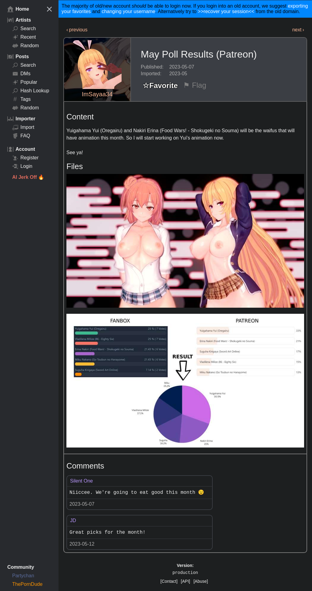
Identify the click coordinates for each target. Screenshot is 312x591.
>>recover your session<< (226, 11)
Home (18, 9)
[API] (185, 581)
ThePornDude (27, 584)
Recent (24, 37)
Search (24, 29)
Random (25, 46)
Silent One (81, 480)
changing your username (128, 11)
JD (73, 520)
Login (22, 166)
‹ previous (76, 29)
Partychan (23, 575)
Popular (24, 82)
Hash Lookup (30, 91)
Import (23, 127)
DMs (21, 74)
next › (298, 29)
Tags (21, 99)
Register (25, 158)
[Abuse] (200, 581)
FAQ (21, 136)
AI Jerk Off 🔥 (28, 177)
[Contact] (169, 581)
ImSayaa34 (97, 94)
